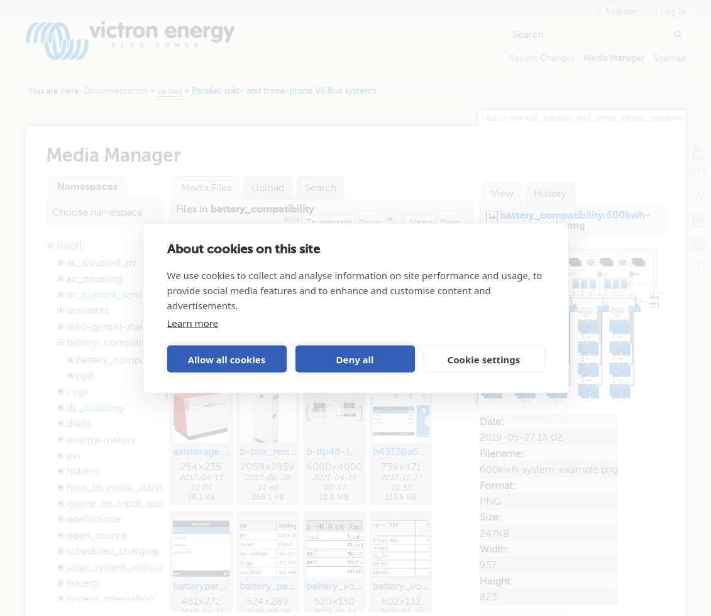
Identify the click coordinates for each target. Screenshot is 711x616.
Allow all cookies (227, 359)
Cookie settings (484, 359)
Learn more (193, 323)
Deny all (354, 359)
